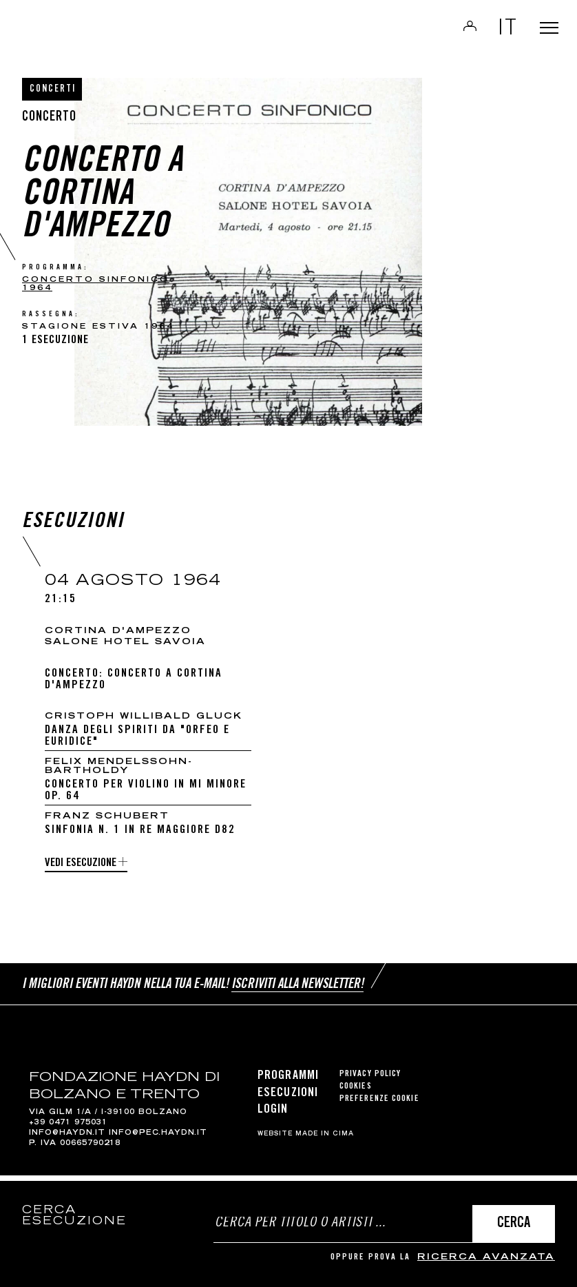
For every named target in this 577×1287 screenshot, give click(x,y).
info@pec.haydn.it (158, 1138)
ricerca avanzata (486, 1257)
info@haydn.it (67, 1138)
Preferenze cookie (379, 1105)
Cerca (513, 1224)
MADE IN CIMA (324, 1140)
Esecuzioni (288, 1099)
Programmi (288, 1082)
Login (459, 30)
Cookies (355, 1093)
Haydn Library (110, 31)
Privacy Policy (370, 1080)
